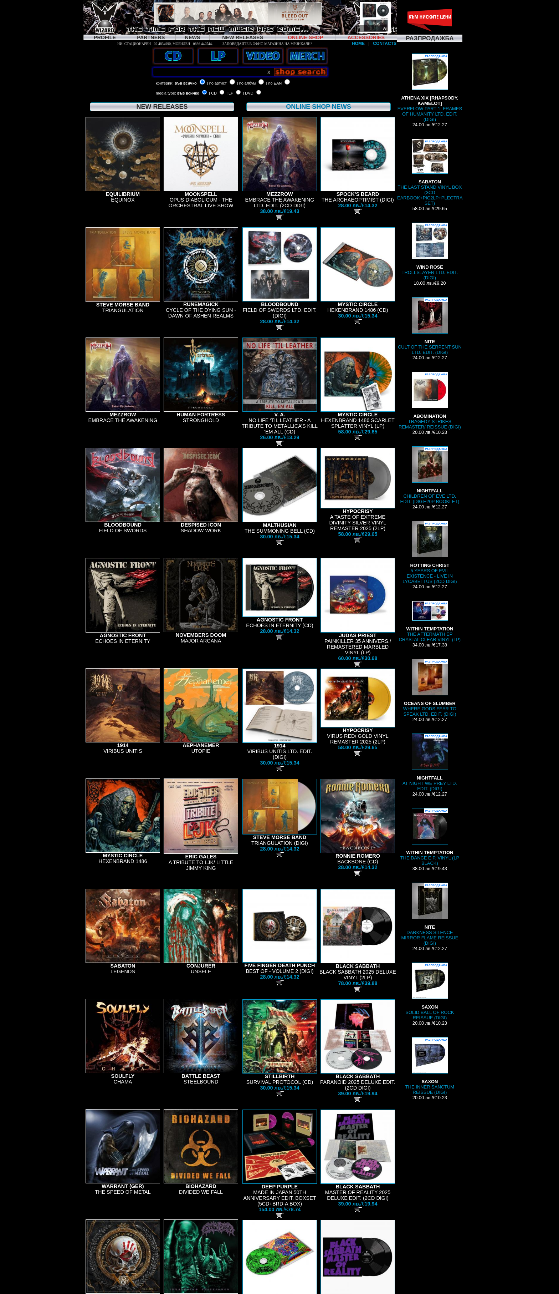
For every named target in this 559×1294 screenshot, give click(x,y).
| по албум (246, 83)
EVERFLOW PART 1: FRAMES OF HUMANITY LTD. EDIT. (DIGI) (430, 88)
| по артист (217, 83)
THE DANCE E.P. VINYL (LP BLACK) (430, 837)
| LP (229, 93)
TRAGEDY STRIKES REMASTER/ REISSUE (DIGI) (430, 401)
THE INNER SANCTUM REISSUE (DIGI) (429, 1066)
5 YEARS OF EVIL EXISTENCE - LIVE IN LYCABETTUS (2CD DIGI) (429, 552)
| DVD (248, 93)
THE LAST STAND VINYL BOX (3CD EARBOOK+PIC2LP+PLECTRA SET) (430, 172)
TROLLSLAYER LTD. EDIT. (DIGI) (429, 251)
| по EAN (274, 83)
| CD (213, 93)
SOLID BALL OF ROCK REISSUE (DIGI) (429, 991)
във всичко (186, 83)
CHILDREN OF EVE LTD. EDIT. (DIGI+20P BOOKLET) (430, 475)
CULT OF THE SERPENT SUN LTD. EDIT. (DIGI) (430, 326)
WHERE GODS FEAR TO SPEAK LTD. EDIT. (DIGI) (429, 688)
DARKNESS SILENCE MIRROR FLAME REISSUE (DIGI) (429, 914)
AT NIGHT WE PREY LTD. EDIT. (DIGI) (429, 762)
